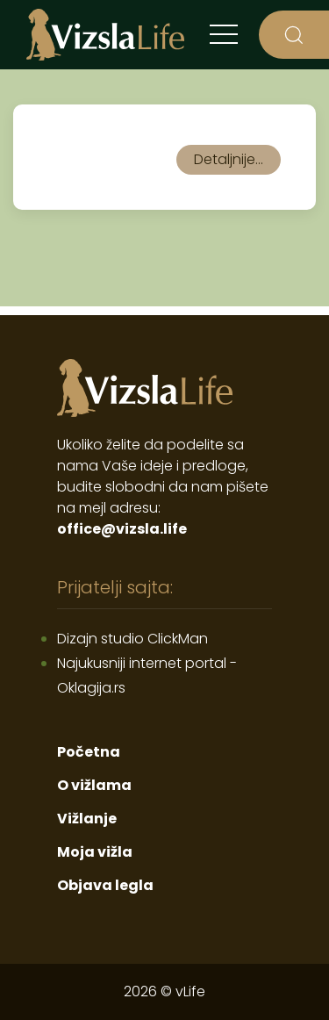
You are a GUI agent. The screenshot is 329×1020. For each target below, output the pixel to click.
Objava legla (105, 885)
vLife (190, 991)
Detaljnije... (228, 159)
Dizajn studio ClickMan (132, 639)
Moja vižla (94, 852)
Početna (88, 752)
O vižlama (94, 785)
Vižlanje (87, 818)
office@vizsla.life (122, 529)
